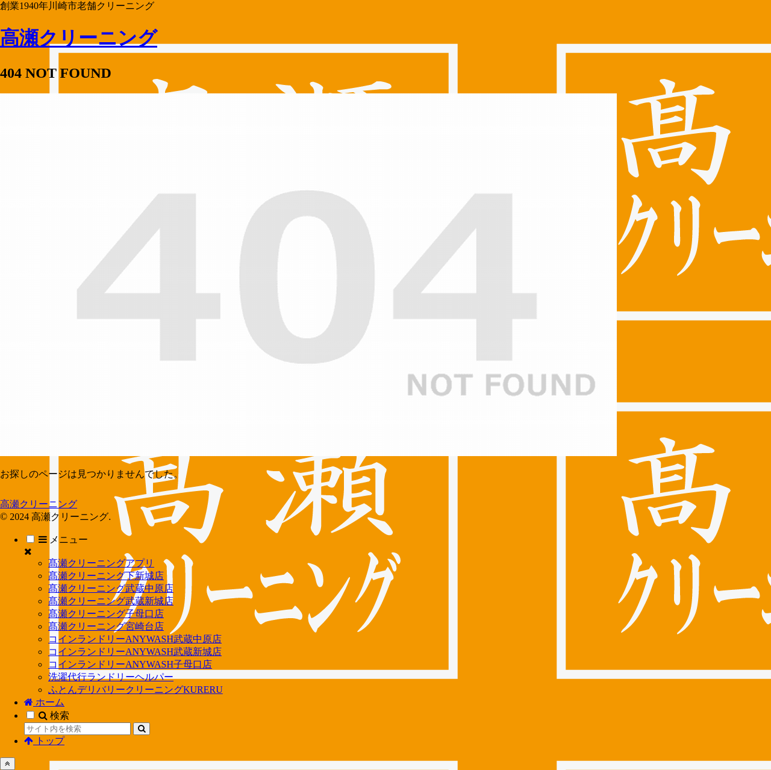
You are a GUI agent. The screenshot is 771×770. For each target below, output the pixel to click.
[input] (77, 728)
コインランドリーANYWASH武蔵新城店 (135, 651)
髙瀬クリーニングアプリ (101, 563)
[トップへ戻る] (7, 763)
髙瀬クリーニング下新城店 (106, 576)
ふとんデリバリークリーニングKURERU (135, 689)
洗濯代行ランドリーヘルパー (110, 677)
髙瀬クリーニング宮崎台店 (106, 626)
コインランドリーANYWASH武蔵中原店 (135, 639)
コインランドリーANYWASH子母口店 (130, 664)
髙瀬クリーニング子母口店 (106, 614)
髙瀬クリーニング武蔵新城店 (110, 601)
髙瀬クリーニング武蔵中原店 (110, 588)
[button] (141, 728)
